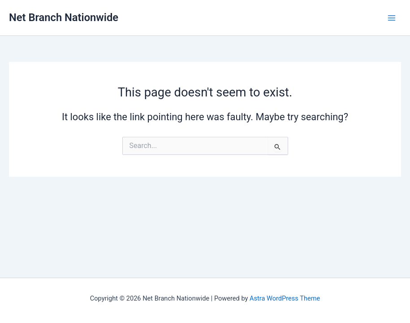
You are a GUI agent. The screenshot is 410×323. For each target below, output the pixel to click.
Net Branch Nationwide (63, 17)
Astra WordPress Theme (285, 298)
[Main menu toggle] (391, 18)
